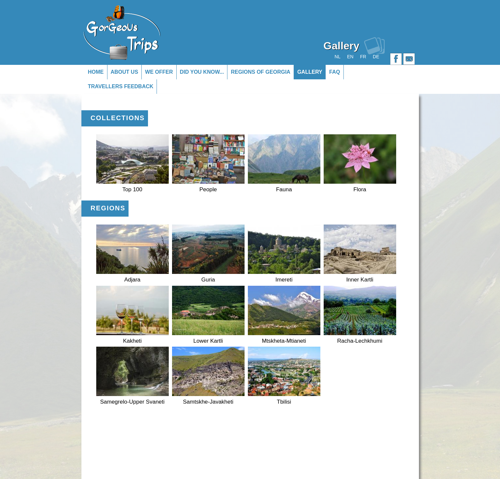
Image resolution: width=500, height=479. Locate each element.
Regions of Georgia (260, 72)
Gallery (309, 72)
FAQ (334, 72)
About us (124, 72)
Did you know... (202, 72)
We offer (159, 72)
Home (96, 72)
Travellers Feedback (121, 86)
